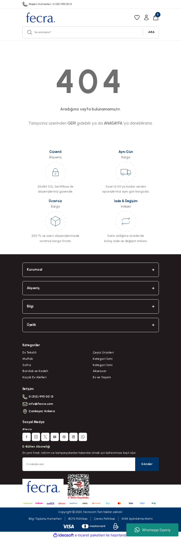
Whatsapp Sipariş (152, 530)
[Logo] (40, 17)
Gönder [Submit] (147, 464)
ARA (151, 32)
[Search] (90, 32)
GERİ (71, 123)
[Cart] (156, 17)
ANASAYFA (113, 123)
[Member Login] (146, 17)
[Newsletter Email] (90, 464)
